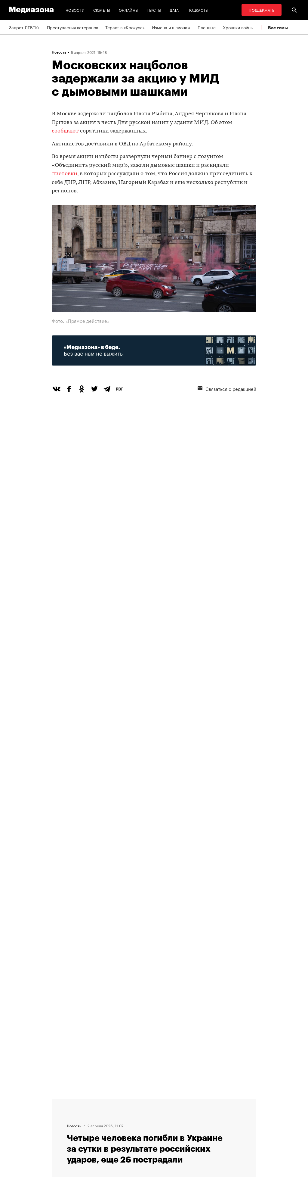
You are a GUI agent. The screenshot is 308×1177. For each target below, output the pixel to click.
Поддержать (261, 10)
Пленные (207, 27)
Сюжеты (101, 10)
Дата (174, 10)
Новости (75, 10)
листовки (64, 173)
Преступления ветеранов (72, 27)
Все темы (278, 27)
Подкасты (198, 10)
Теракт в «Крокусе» (125, 27)
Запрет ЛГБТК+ (24, 27)
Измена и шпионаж (171, 27)
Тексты (154, 10)
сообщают (65, 131)
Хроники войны (238, 27)
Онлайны (129, 10)
